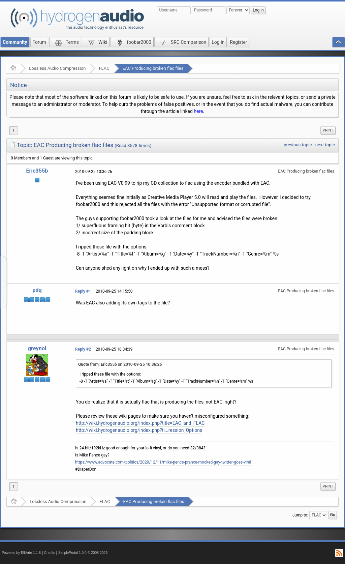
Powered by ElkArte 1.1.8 (21, 553)
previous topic (298, 144)
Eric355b (37, 171)
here (198, 111)
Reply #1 (83, 291)
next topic (325, 144)
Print (328, 130)
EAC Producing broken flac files (153, 68)
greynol (37, 348)
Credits (49, 553)
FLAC (104, 68)
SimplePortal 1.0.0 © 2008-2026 (82, 553)
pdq (36, 290)
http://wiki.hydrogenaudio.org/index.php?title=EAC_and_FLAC (140, 423)
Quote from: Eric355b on (120, 364)
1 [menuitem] (13, 130)
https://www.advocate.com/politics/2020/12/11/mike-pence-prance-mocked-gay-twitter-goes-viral (163, 462)
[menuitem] (328, 130)
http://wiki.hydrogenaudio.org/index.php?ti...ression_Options (139, 430)
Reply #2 (83, 349)
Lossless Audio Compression (57, 68)
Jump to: (300, 515)
